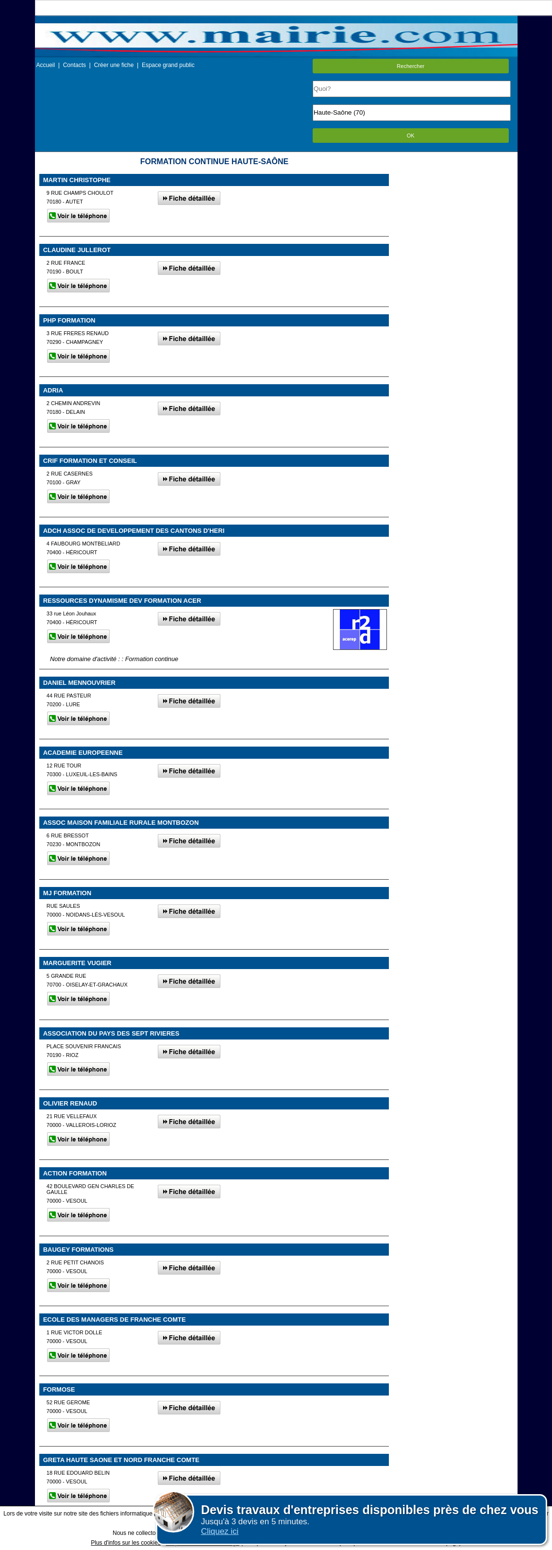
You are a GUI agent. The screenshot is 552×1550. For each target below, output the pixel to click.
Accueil (45, 65)
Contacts (74, 65)
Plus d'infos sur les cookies (126, 1542)
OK (411, 135)
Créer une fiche (114, 65)
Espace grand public (168, 65)
